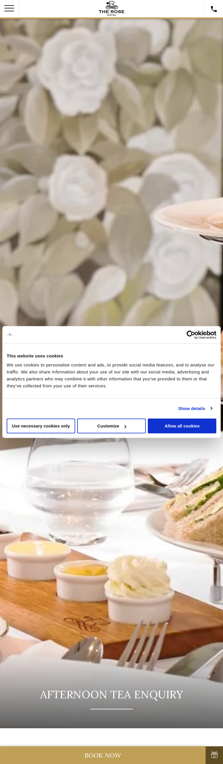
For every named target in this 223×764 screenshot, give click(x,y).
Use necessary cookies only (41, 425)
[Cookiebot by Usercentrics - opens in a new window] (191, 334)
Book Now (102, 755)
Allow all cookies (182, 425)
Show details (191, 408)
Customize (111, 425)
